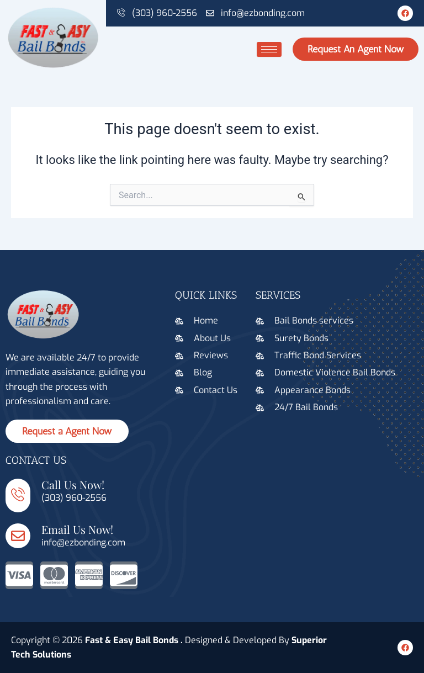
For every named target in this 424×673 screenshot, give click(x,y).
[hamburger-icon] (269, 49)
